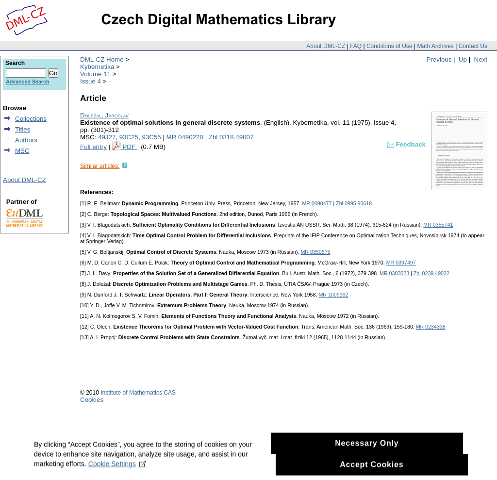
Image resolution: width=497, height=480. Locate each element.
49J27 (107, 137)
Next (480, 59)
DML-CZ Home (102, 59)
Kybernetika (97, 66)
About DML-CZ (325, 46)
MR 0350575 (315, 252)
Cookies (91, 399)
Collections (31, 118)
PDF (129, 146)
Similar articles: (99, 166)
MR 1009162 (333, 295)
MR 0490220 (184, 137)
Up (463, 59)
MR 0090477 (316, 203)
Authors (26, 140)
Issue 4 (90, 81)
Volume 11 (95, 74)
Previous (439, 59)
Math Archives (435, 46)
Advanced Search (27, 81)
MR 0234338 (431, 327)
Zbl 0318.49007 (231, 137)
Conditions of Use (389, 46)
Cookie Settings (117, 467)
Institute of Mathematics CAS (138, 392)
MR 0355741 (438, 225)
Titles (22, 129)
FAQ (356, 46)
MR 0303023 (394, 273)
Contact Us (473, 46)
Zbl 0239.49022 (431, 273)
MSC (22, 150)
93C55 (151, 137)
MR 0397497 (401, 262)
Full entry (93, 146)
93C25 (128, 137)
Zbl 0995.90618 (354, 203)
